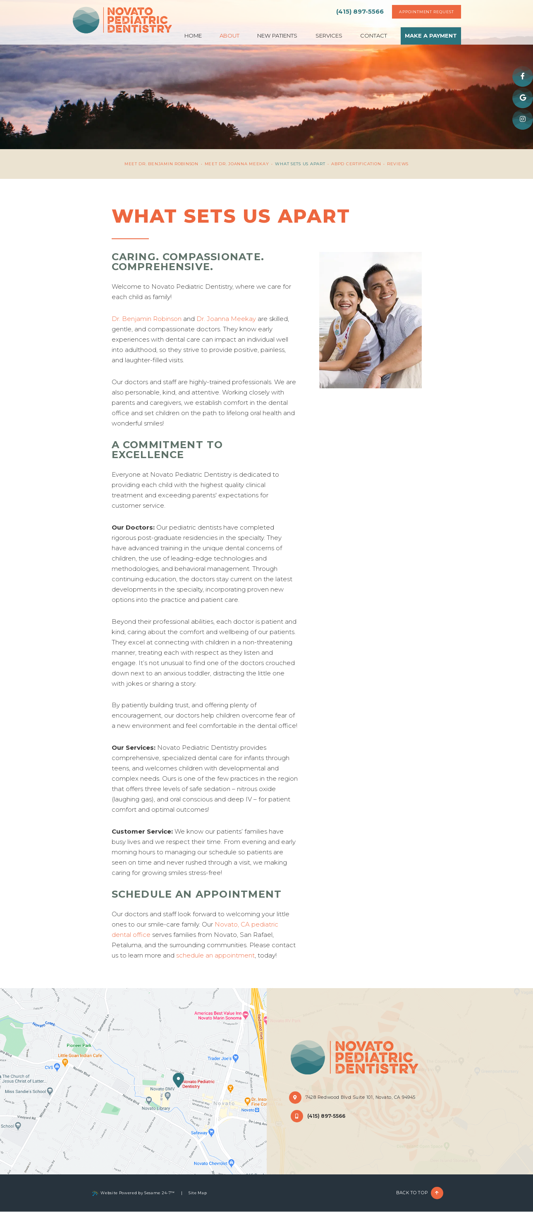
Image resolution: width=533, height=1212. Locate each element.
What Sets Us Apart (300, 164)
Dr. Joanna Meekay (226, 319)
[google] (522, 98)
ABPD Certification (356, 164)
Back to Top (419, 1193)
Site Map (198, 1193)
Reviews (398, 164)
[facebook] (522, 76)
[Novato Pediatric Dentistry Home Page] (123, 21)
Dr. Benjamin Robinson (147, 319)
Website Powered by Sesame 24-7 (133, 1193)
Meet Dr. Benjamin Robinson (161, 164)
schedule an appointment (215, 955)
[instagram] (522, 119)
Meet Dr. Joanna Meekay (237, 164)
